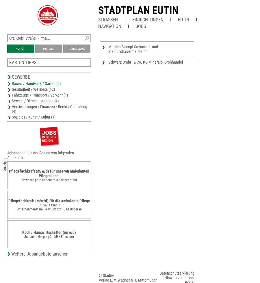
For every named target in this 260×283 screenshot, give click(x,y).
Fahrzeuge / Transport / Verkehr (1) (40, 95)
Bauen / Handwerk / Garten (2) (36, 83)
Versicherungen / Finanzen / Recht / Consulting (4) (49, 109)
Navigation (109, 26)
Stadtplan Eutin (138, 10)
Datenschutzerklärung (176, 273)
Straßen (108, 20)
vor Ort (21, 49)
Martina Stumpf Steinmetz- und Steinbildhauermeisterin (133, 49)
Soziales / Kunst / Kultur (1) (33, 117)
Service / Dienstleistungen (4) (35, 101)
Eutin (183, 20)
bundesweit (77, 49)
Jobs (141, 26)
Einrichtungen (148, 20)
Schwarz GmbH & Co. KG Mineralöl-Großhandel (145, 62)
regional (49, 49)
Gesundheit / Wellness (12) (33, 89)
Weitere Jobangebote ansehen (39, 254)
